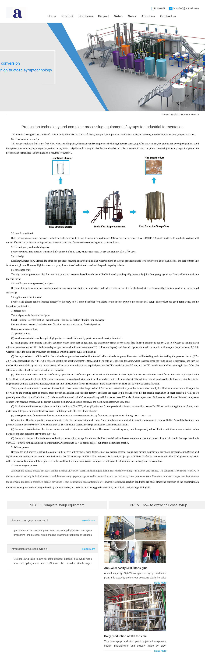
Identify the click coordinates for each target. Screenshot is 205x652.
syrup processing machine (22, 592)
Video (118, 16)
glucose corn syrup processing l (29, 520)
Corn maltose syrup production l (23, 633)
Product (67, 16)
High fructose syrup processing (113, 633)
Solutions (86, 16)
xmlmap (144, 648)
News (132, 16)
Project (103, 16)
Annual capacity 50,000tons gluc (125, 555)
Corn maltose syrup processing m (114, 626)
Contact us (168, 16)
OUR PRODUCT (106, 611)
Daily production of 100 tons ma (173, 555)
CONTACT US (171, 611)
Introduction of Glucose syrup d (29, 548)
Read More (88, 520)
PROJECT (14, 611)
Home (51, 16)
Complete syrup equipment (63, 505)
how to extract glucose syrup (165, 505)
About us (148, 16)
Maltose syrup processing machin (114, 619)
